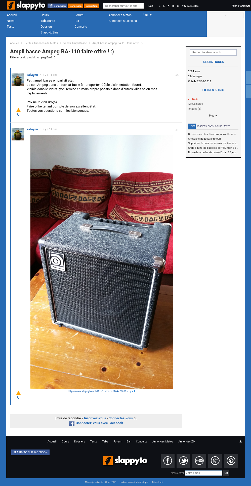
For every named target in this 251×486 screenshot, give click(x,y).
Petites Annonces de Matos (41, 43)
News (10, 21)
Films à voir (157, 482)
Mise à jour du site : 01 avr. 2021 (100, 482)
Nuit (150, 6)
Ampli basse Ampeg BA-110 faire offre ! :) (117, 43)
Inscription (92, 6)
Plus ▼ (213, 115)
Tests (10, 26)
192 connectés (190, 6)
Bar (77, 21)
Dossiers (47, 26)
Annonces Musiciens (123, 21)
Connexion (60, 6)
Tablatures (48, 21)
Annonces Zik (186, 441)
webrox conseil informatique (134, 482)
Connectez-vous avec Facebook (96, 423)
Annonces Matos (120, 15)
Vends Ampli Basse (75, 43)
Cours (45, 15)
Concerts (81, 26)
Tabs (211, 126)
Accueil (12, 15)
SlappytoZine (49, 32)
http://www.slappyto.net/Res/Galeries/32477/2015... (99, 391)
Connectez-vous (121, 418)
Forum (79, 15)
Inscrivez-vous (95, 418)
